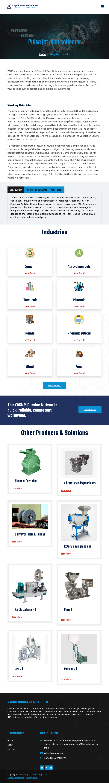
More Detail (30, 273)
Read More (17, 488)
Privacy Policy (32, 777)
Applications (56, 190)
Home (42, 54)
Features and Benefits (36, 190)
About (10, 744)
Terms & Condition (15, 777)
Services (11, 749)
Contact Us (90, 409)
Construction (16, 190)
